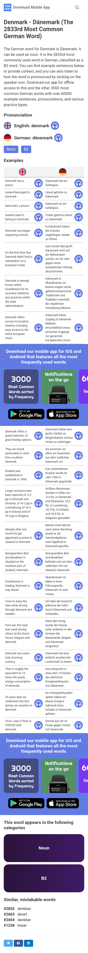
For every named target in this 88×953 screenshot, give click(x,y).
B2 (26, 149)
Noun (11, 149)
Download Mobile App (31, 7)
